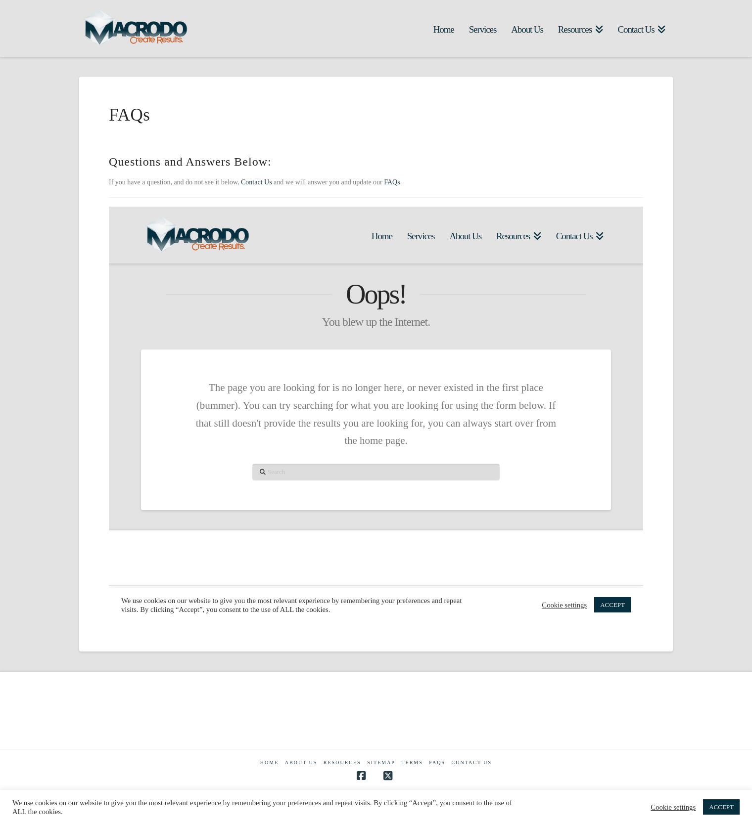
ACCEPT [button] (721, 807)
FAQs (392, 182)
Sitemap (381, 762)
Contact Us (256, 182)
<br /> (376, 414)
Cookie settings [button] (673, 807)
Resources (342, 762)
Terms (412, 762)
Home (269, 762)
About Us (301, 762)
